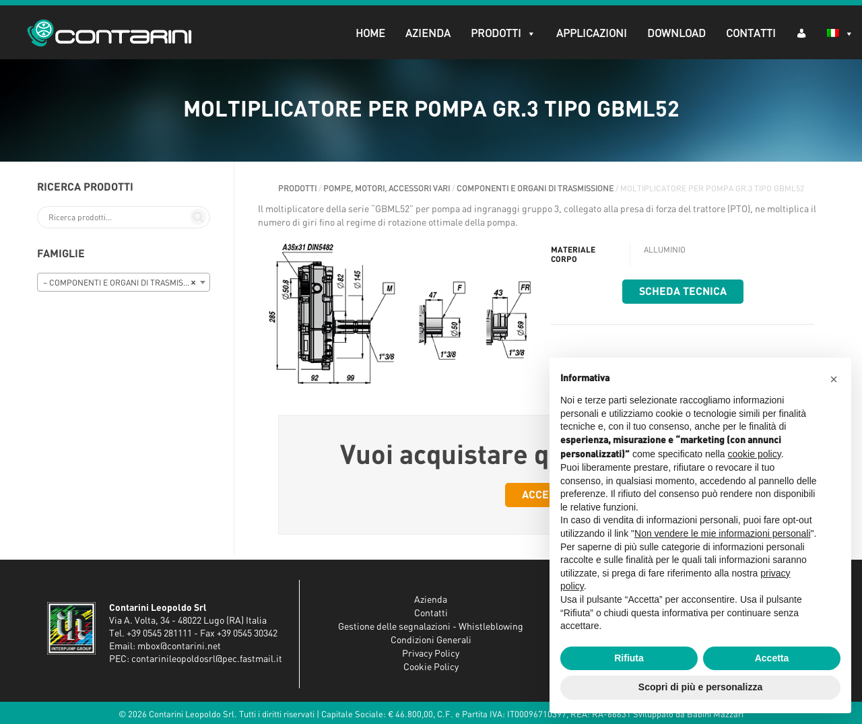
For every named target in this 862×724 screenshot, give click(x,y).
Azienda (428, 33)
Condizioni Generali (431, 640)
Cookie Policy (431, 667)
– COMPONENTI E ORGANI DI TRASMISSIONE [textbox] (124, 282)
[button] (833, 379)
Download (676, 33)
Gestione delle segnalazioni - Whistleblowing (430, 627)
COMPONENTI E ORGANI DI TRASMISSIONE (535, 189)
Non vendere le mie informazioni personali (722, 533)
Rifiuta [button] (629, 658)
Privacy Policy (430, 654)
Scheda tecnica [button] (683, 291)
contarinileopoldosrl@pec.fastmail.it (206, 659)
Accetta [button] (772, 658)
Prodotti (503, 33)
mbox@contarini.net (179, 646)
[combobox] (123, 282)
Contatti (751, 33)
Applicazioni (591, 33)
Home (370, 33)
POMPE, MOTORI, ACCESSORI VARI (386, 189)
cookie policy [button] (754, 454)
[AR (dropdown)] (801, 32)
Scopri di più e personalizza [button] (700, 687)
